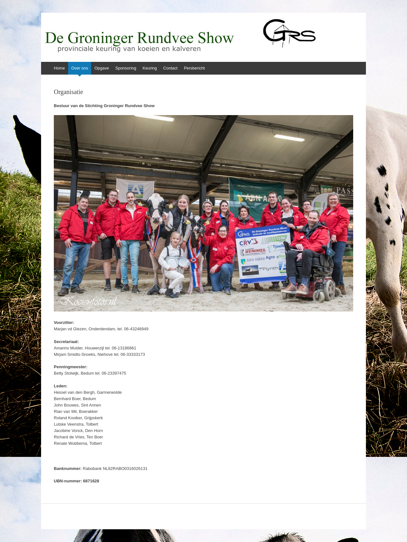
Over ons (79, 68)
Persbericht (194, 68)
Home (59, 68)
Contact (170, 68)
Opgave (101, 68)
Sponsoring (125, 68)
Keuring (150, 68)
